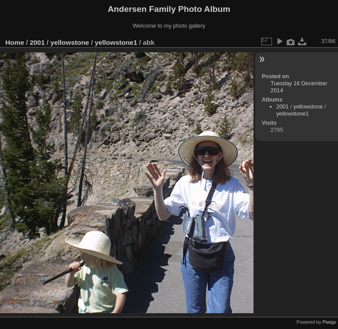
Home (14, 42)
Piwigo (329, 322)
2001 (37, 42)
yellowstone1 (116, 42)
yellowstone (69, 42)
